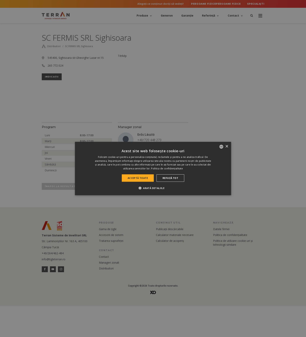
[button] (153, 188)
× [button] (226, 146)
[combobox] (221, 147)
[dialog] (153, 168)
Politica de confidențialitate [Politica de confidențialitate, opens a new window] (167, 168)
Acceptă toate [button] (138, 178)
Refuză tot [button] (170, 178)
